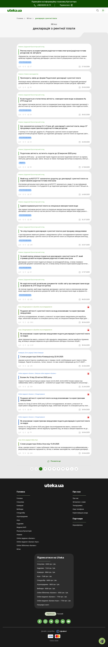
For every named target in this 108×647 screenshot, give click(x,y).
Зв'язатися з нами (79, 502)
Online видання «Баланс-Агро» (28, 542)
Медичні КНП (21, 527)
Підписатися (65, 5)
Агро (20, 307)
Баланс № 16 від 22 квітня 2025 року (36, 377)
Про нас (75, 498)
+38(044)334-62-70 (44, 5)
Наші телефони (78, 509)
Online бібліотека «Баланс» (26, 545)
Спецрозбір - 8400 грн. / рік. (47, 580)
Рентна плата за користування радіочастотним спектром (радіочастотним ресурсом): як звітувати (53, 52)
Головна (20, 498)
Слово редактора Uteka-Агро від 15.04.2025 (39, 444)
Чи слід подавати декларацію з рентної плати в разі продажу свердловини (53, 231)
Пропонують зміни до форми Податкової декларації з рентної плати (50, 78)
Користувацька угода (80, 513)
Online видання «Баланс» (26, 373)
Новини (20, 46)
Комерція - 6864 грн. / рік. (46, 572)
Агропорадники (22, 516)
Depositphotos (78, 525)
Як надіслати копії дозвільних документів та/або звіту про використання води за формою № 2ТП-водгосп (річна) (54, 285)
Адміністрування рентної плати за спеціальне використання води (49, 206)
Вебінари (20, 509)
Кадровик (20, 524)
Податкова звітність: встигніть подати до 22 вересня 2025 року (48, 153)
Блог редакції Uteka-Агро (30, 440)
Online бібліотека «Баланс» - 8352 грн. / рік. (52, 593)
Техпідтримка (77, 505)
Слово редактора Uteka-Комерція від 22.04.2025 (41, 357)
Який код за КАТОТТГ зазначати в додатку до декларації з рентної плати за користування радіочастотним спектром (54, 180)
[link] (54, 56)
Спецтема (20, 502)
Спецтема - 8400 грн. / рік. (46, 564)
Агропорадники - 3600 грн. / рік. (48, 584)
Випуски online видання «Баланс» (45, 373)
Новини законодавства (31, 74)
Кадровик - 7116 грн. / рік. (46, 568)
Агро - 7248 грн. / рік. (44, 576)
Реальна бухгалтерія (24, 531)
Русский (60, 614)
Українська (50, 614)
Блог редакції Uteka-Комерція (34, 353)
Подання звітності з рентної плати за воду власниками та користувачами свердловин (52, 312)
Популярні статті (43, 605)
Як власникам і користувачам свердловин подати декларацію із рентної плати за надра (55, 335)
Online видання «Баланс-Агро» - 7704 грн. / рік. (54, 601)
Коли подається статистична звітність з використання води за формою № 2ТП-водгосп (53, 100)
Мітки (19, 549)
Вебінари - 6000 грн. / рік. (46, 588)
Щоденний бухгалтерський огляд (34, 46)
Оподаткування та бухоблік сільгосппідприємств (37, 307)
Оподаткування (40, 394)
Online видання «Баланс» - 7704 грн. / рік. (52, 597)
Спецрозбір (21, 513)
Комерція (21, 353)
